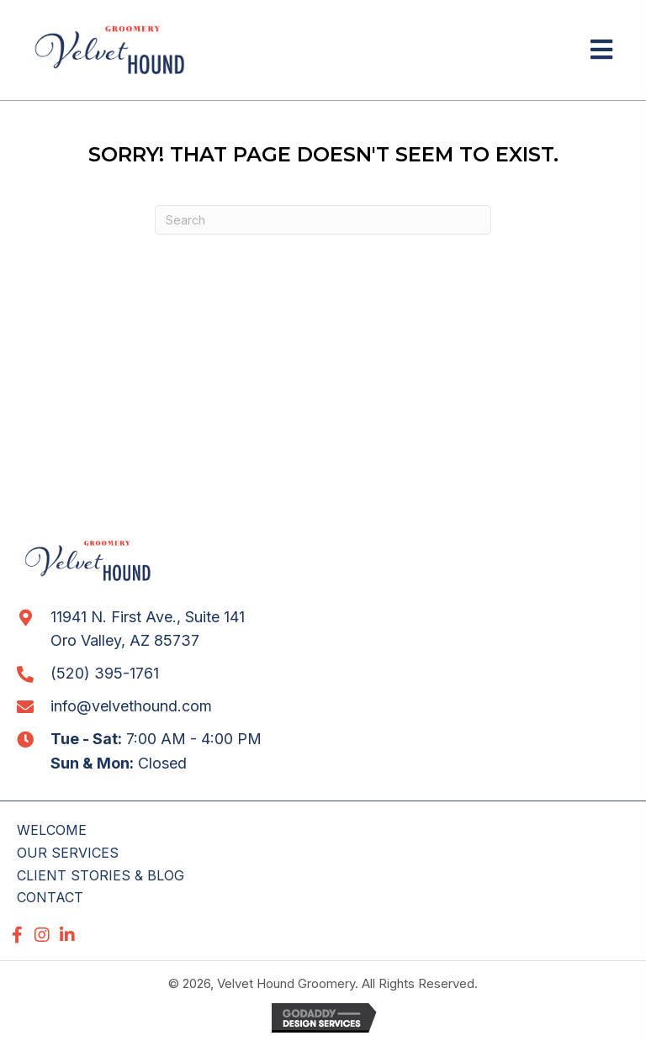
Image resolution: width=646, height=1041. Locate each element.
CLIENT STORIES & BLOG (100, 875)
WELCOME (52, 830)
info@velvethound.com (131, 706)
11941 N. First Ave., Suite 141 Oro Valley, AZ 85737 (147, 629)
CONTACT (50, 897)
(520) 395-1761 (104, 673)
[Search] (323, 220)
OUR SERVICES (68, 852)
